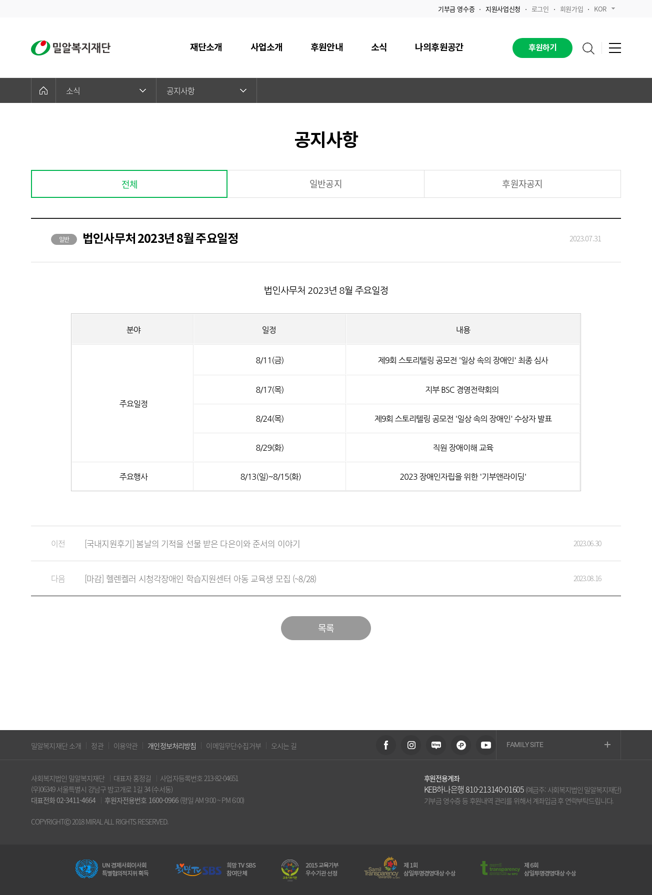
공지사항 (206, 90)
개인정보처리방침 (172, 746)
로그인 (540, 8)
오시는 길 (284, 746)
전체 (130, 184)
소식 (106, 90)
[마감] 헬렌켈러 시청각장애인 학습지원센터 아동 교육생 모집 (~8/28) (316, 578)
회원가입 (571, 8)
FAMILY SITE (558, 745)
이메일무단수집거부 (233, 746)
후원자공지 (522, 183)
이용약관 (126, 746)
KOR (604, 8)
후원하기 (542, 48)
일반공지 (326, 183)
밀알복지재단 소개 (56, 746)
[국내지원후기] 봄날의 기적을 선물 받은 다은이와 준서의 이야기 (316, 543)
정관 (97, 746)
